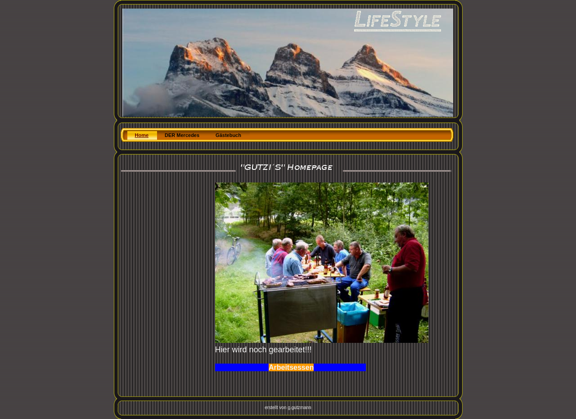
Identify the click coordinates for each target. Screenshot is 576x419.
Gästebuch (228, 135)
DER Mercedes (182, 135)
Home (142, 135)
